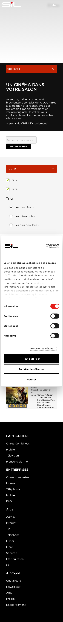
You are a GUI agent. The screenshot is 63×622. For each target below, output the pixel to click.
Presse (10, 598)
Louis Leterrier (44, 390)
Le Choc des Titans (17, 387)
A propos (13, 573)
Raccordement (16, 604)
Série (11, 189)
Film (11, 180)
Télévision (12, 455)
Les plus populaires (24, 225)
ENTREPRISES (17, 470)
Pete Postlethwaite (46, 401)
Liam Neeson (43, 400)
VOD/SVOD (31, 69)
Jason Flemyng (44, 397)
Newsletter (13, 586)
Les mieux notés (22, 216)
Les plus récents (22, 207)
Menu (55, 5)
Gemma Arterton (45, 395)
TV (8, 529)
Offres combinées (17, 477)
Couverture (13, 580)
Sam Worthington (45, 407)
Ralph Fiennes (43, 405)
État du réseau (15, 559)
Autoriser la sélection (31, 369)
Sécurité (11, 553)
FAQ (9, 501)
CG (8, 565)
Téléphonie (13, 489)
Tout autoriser (31, 358)
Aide (9, 509)
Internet (11, 483)
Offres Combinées (18, 443)
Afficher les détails (41, 348)
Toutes (31, 169)
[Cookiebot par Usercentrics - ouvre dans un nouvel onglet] (45, 246)
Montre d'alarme (17, 461)
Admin (10, 517)
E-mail (10, 541)
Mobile (10, 449)
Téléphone (13, 535)
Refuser (31, 379)
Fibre (9, 547)
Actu (9, 592)
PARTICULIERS (17, 436)
